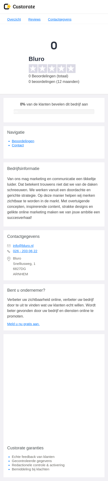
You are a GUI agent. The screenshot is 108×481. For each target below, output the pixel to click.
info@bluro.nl (23, 246)
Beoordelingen (23, 141)
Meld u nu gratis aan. (23, 324)
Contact (18, 145)
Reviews (34, 19)
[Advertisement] (54, 388)
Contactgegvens (59, 19)
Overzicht (14, 19)
